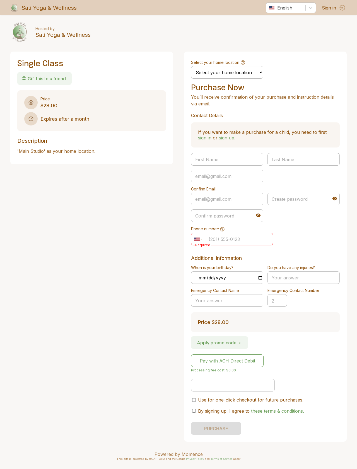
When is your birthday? (212, 267)
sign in (204, 138)
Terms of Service (221, 458)
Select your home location (215, 62)
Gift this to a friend (45, 78)
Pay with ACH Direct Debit (227, 361)
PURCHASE (216, 428)
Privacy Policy (195, 458)
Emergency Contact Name (215, 290)
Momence (192, 454)
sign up (226, 138)
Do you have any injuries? (291, 267)
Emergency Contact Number (293, 290)
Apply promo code (219, 342)
